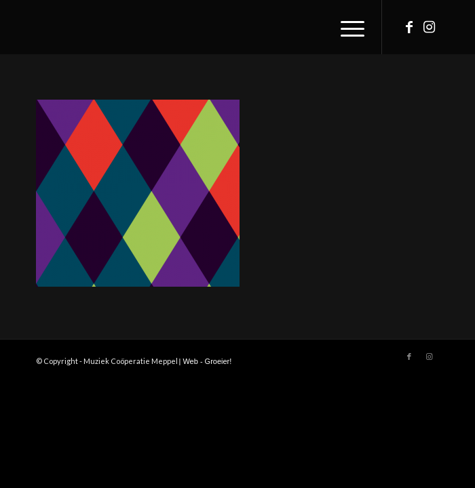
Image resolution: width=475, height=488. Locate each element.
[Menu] (345, 27)
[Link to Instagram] (429, 27)
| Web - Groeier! (205, 361)
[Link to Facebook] (409, 27)
